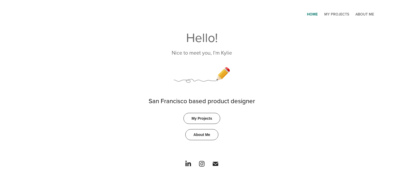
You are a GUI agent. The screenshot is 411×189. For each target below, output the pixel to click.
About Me (364, 14)
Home (312, 14)
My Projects (336, 14)
